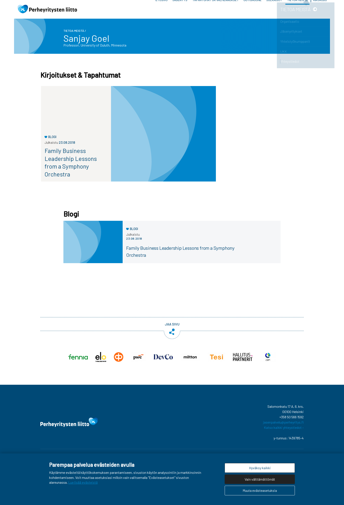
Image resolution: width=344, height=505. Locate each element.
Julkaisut (274, 11)
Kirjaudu (320, 11)
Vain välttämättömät (260, 479)
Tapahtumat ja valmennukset (215, 11)
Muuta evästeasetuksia (260, 490)
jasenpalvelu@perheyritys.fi (283, 425)
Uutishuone (253, 11)
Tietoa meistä (297, 11)
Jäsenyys (179, 11)
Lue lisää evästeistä (83, 482)
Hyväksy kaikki (260, 468)
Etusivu (162, 11)
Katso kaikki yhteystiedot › (284, 431)
